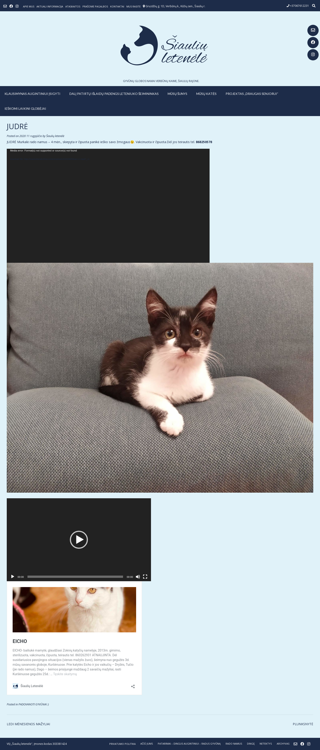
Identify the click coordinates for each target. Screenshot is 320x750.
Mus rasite (133, 6)
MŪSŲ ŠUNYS (177, 94)
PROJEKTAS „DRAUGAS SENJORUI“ (252, 94)
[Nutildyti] (138, 576)
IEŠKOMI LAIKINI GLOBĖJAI (25, 108)
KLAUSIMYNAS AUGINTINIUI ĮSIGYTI (32, 94)
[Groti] (12, 576)
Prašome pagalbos (95, 6)
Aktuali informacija (50, 6)
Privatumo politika (122, 743)
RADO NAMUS (234, 743)
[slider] (75, 577)
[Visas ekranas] (145, 576)
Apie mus (28, 6)
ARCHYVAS (283, 743)
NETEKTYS (266, 743)
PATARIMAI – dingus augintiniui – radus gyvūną (189, 743)
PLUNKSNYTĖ (303, 724)
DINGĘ (251, 743)
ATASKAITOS (72, 6)
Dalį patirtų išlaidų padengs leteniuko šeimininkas (114, 94)
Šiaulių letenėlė (55, 136)
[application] (108, 206)
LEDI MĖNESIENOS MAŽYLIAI (28, 724)
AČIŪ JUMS (146, 743)
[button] (79, 540)
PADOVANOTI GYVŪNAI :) (33, 704)
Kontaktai (117, 6)
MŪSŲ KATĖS (206, 94)
